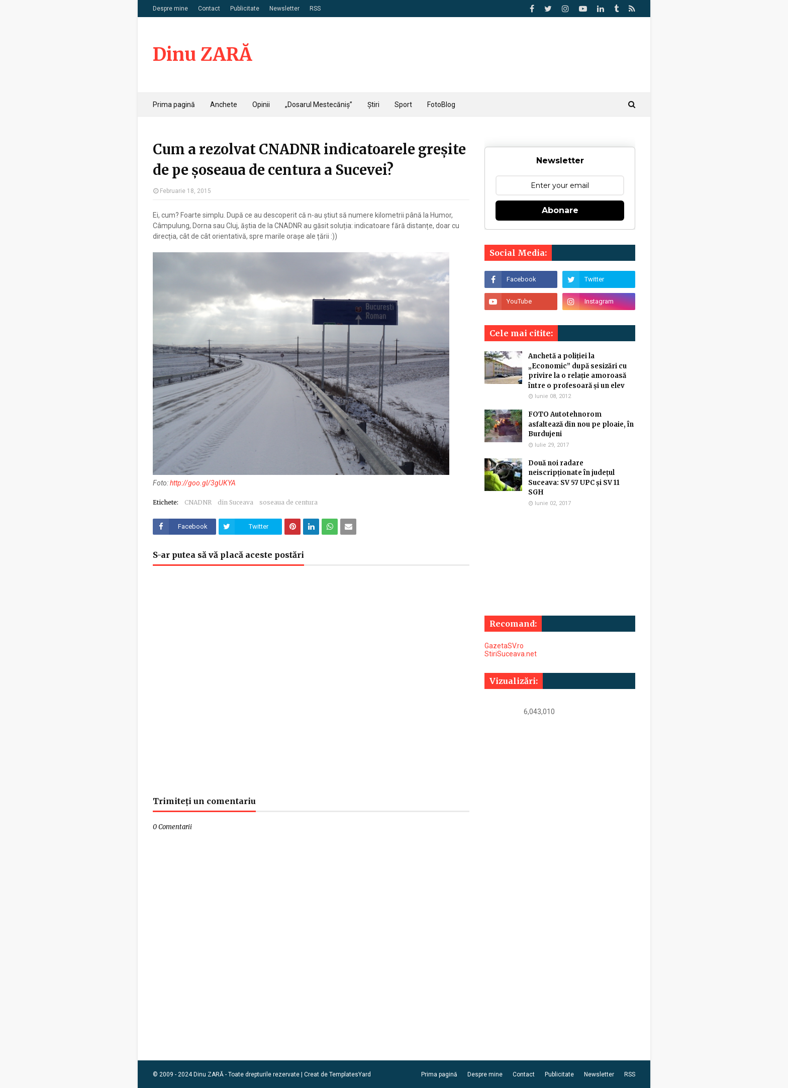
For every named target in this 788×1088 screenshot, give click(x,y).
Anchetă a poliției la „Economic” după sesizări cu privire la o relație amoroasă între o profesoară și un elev (577, 371)
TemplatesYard (350, 1074)
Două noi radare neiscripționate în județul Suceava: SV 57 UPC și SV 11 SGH (574, 478)
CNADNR (198, 502)
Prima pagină (439, 1074)
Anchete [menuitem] (223, 105)
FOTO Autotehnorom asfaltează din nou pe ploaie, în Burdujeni (581, 424)
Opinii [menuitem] (261, 105)
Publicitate (244, 8)
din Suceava (235, 502)
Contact (209, 8)
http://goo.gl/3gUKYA (203, 483)
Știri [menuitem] (373, 105)
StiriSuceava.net (510, 654)
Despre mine (170, 8)
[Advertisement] (311, 686)
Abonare (560, 210)
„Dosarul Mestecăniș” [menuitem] (318, 105)
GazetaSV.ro (504, 646)
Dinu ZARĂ (202, 54)
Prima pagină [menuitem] (174, 105)
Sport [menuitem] (403, 105)
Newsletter (284, 8)
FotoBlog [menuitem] (441, 105)
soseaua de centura (288, 502)
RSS (315, 8)
